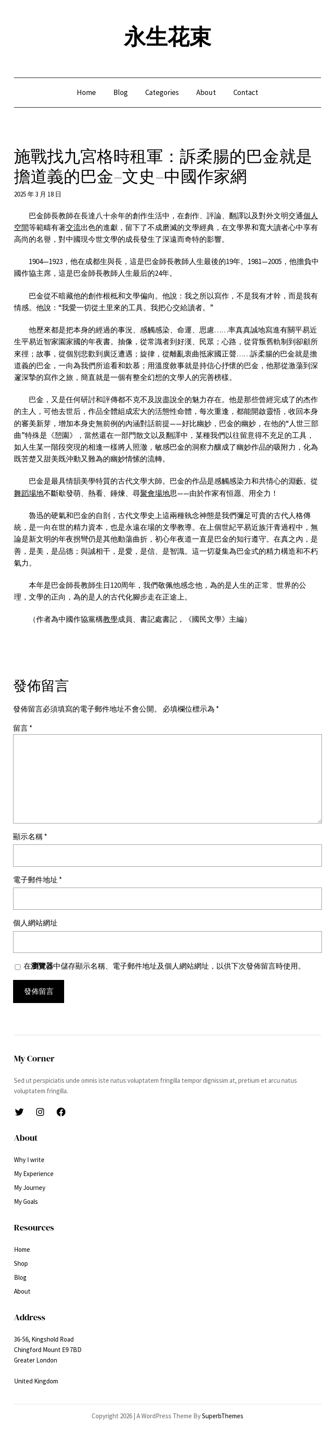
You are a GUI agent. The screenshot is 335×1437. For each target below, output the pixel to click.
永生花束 (167, 37)
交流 (73, 227)
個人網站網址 (35, 923)
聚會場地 (155, 493)
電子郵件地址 (37, 880)
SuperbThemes (222, 1416)
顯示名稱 (30, 836)
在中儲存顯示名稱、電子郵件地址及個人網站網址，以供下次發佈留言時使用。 (164, 966)
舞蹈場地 (29, 493)
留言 (22, 728)
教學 (110, 619)
